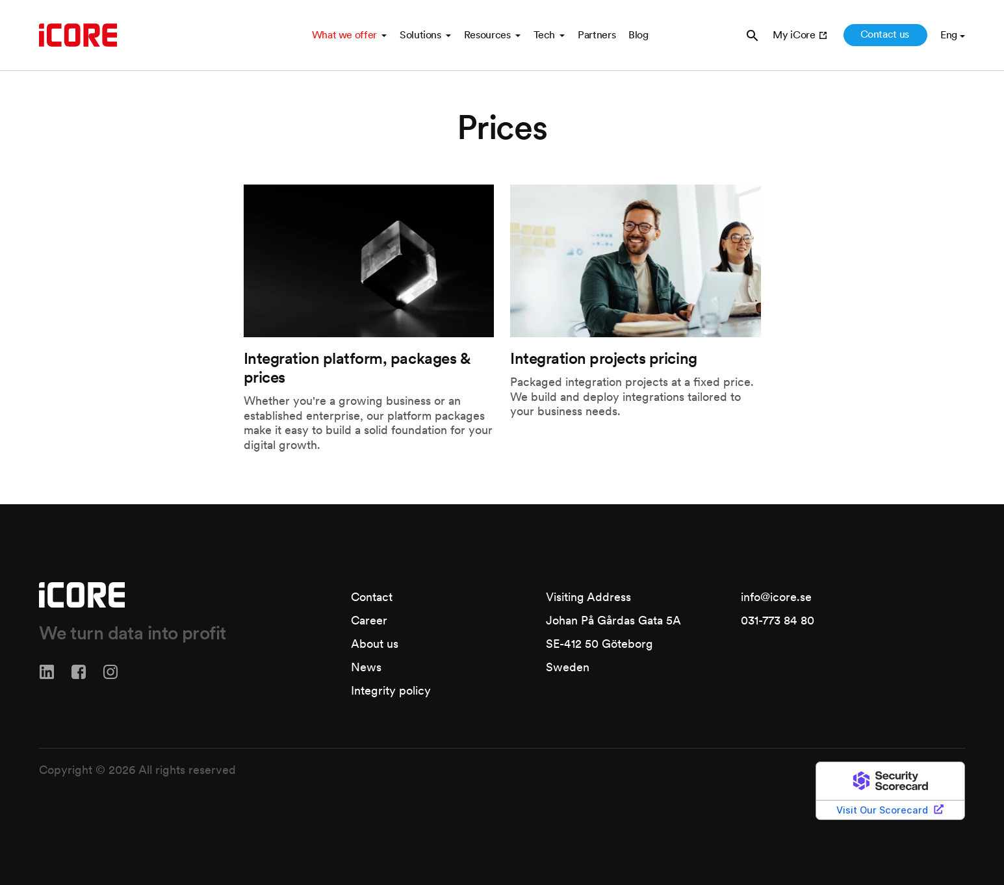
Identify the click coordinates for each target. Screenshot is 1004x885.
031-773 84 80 (777, 620)
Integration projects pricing (603, 358)
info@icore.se (776, 597)
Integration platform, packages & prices (357, 368)
